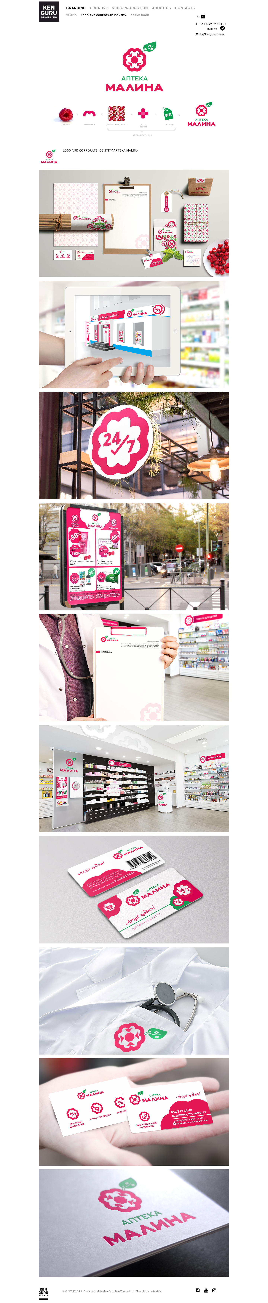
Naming (71, 15)
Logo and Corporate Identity (104, 15)
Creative (99, 8)
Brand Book (140, 15)
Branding (76, 8)
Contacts (185, 8)
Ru (198, 16)
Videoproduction (130, 8)
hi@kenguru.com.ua (210, 34)
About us (161, 8)
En (203, 16)
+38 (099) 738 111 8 (211, 24)
